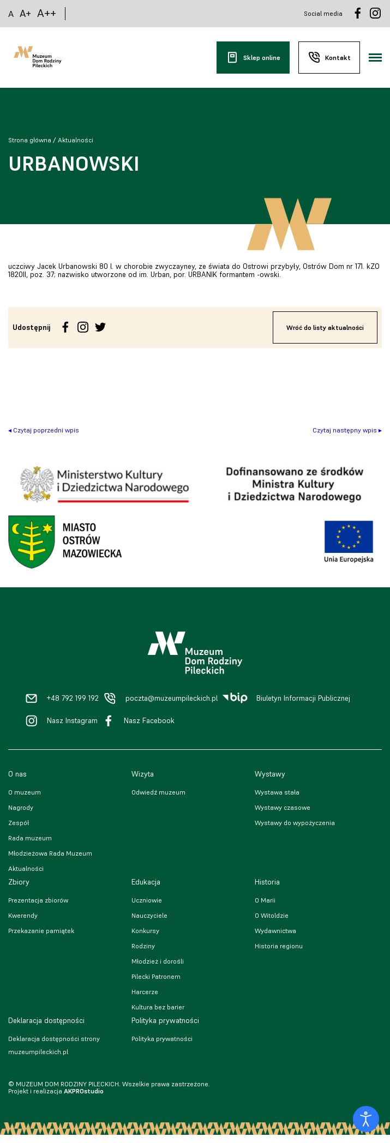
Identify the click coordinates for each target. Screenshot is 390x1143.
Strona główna (29, 140)
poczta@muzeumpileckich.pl (171, 698)
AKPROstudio (84, 1091)
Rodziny (143, 946)
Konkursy (145, 931)
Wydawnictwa (275, 931)
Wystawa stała (277, 792)
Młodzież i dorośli (157, 961)
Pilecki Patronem (156, 976)
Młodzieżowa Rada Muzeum (50, 853)
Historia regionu (279, 946)
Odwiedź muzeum (158, 792)
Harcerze (144, 992)
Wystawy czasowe (282, 807)
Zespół (18, 823)
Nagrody (20, 807)
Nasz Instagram (72, 721)
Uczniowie (146, 900)
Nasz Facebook (149, 721)
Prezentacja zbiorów (38, 900)
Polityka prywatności (162, 1038)
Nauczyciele (149, 915)
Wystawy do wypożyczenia (295, 823)
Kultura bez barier (157, 1007)
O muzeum (24, 792)
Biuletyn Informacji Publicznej (303, 698)
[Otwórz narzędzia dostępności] (366, 1119)
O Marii (265, 900)
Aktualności (75, 140)
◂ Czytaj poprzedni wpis (43, 430)
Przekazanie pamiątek (41, 931)
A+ (25, 13)
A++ (46, 13)
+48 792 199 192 (73, 698)
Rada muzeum (30, 838)
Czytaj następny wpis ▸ (347, 430)
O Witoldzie (272, 915)
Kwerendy (23, 915)
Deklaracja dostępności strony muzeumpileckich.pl (54, 1045)
